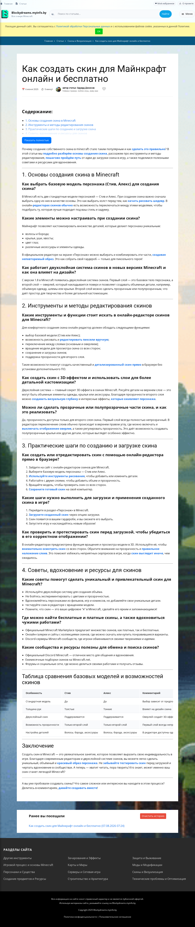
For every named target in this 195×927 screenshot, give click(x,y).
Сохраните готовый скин (47, 489)
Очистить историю (153, 816)
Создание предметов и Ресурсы (24, 879)
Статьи (21, 3)
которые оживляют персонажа (133, 399)
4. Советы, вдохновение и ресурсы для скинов (56, 133)
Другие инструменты (17, 858)
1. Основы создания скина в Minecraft (50, 120)
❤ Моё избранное (164, 3)
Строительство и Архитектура (88, 879)
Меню (187, 13)
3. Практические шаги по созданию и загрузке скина (60, 129)
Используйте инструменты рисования (57, 476)
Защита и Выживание (146, 858)
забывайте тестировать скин (124, 763)
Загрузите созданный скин (48, 515)
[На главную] (4, 14)
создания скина (95, 153)
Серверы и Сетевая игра (84, 872)
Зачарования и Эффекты (84, 858)
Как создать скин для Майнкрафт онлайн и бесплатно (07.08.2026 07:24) (76, 826)
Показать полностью (36, 140)
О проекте (186, 3)
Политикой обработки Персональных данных (83, 26)
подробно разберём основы (63, 153)
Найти (165, 13)
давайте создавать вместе (78, 788)
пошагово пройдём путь (63, 158)
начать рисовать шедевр (146, 201)
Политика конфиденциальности (80, 916)
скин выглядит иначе (147, 553)
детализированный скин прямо (118, 365)
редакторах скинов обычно (53, 205)
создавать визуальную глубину (55, 399)
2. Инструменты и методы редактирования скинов (59, 125)
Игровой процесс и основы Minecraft (28, 865)
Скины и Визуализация (147, 872)
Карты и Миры (77, 865)
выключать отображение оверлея (46, 428)
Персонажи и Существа (19, 872)
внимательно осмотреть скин (44, 549)
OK (99, 31)
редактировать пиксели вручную (84, 339)
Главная (6, 3)
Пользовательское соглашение (115, 916)
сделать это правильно (148, 149)
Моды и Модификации (147, 865)
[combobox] (110, 14)
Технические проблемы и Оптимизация (159, 879)
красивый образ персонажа (77, 763)
